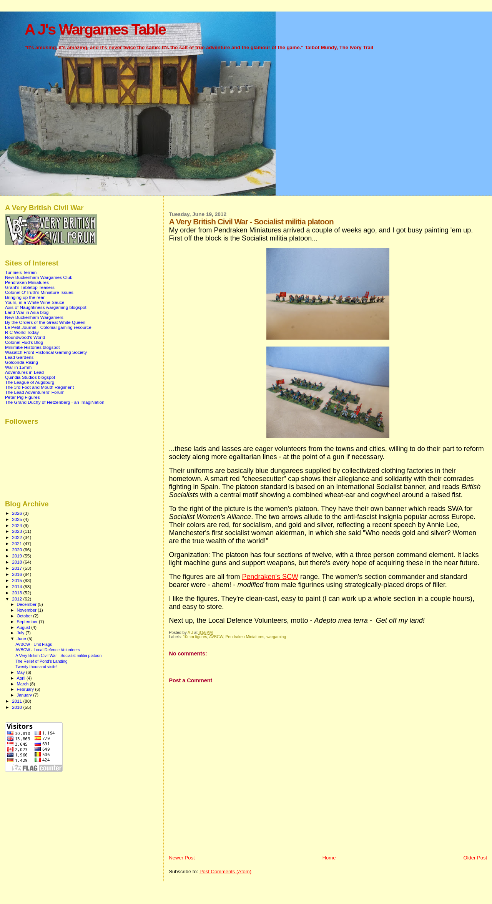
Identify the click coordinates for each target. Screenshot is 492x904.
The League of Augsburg (29, 382)
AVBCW (216, 637)
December (27, 604)
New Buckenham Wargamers (34, 317)
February (26, 689)
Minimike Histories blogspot (32, 347)
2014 (17, 586)
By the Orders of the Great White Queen (45, 322)
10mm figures (195, 637)
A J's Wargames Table (95, 29)
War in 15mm (18, 367)
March (23, 684)
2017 (17, 568)
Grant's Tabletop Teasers (30, 287)
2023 (17, 531)
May (21, 672)
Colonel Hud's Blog (24, 342)
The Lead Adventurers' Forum (35, 392)
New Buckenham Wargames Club (38, 277)
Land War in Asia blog (27, 312)
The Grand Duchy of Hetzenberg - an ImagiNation (55, 402)
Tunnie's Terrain (21, 272)
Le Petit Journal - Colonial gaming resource (48, 327)
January (25, 695)
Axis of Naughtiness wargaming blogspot (45, 307)
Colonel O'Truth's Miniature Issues (39, 292)
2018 (17, 561)
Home (329, 858)
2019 (17, 555)
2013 (17, 592)
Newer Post (181, 858)
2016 (17, 574)
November (27, 610)
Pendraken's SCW (270, 577)
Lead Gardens (19, 357)
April (22, 678)
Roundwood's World (25, 337)
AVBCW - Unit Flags (33, 644)
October (25, 616)
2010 (17, 707)
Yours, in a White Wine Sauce (35, 302)
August (24, 627)
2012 (17, 598)
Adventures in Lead (24, 372)
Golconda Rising (21, 362)
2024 (17, 525)
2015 (17, 580)
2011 (17, 700)
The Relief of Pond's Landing (41, 661)
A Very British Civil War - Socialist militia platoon (58, 655)
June (22, 638)
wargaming (276, 637)
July (21, 632)
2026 (17, 513)
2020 (17, 549)
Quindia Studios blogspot (30, 377)
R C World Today (22, 332)
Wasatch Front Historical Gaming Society (46, 352)
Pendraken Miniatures (244, 637)
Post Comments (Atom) (225, 871)
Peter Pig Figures (22, 397)
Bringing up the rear (25, 297)
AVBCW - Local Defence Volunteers (47, 649)
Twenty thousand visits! (36, 666)
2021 (17, 543)
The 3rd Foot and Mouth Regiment (39, 387)
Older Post (475, 858)
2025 (17, 519)
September (28, 621)
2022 (17, 537)
